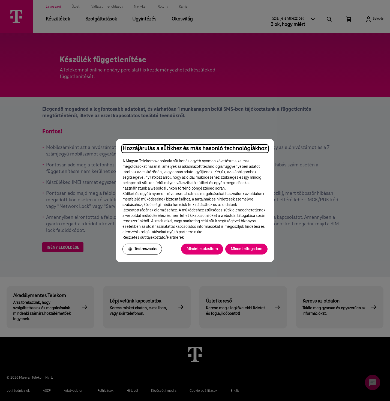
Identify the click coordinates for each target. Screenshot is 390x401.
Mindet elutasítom (202, 249)
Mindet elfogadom (246, 249)
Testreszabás (142, 249)
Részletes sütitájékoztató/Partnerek (153, 237)
